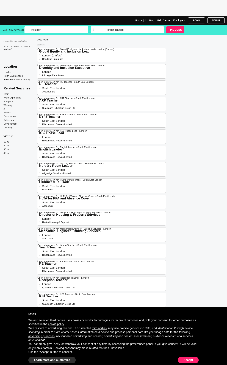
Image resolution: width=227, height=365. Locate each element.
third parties (99, 328)
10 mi (6, 142)
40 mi (6, 153)
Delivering (9, 120)
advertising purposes (41, 336)
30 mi (6, 149)
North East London (13, 76)
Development (10, 123)
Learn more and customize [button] (52, 359)
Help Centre (163, 20)
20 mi (6, 145)
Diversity (8, 127)
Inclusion (16, 46)
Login (196, 20)
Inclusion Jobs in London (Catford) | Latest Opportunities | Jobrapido (16, 20)
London (7, 72)
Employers (179, 20)
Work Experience (12, 97)
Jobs (6, 46)
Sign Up (216, 20)
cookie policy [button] (56, 324)
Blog (151, 20)
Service (7, 112)
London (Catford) (21, 79)
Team (6, 94)
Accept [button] (188, 359)
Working (8, 105)
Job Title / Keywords (13, 30)
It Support (8, 101)
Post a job (140, 20)
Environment (10, 116)
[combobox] (132, 29)
